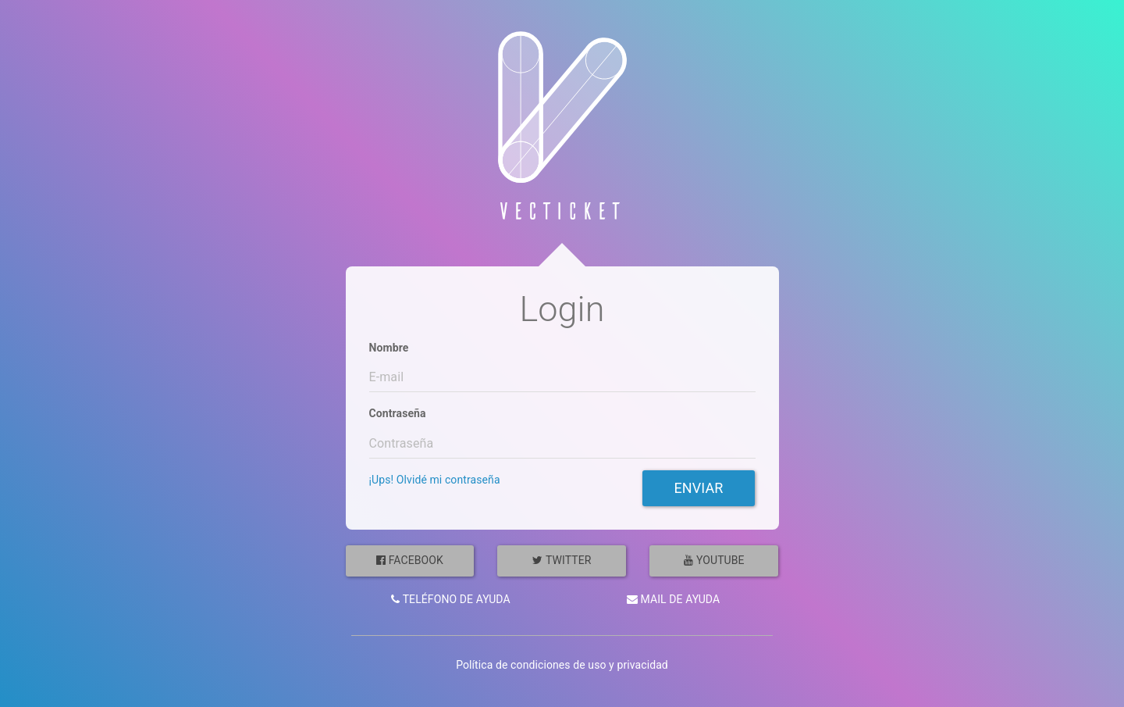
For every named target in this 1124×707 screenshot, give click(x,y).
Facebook (409, 560)
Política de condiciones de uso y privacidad (562, 665)
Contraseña (397, 413)
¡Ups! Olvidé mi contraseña (434, 479)
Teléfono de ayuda (450, 599)
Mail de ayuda (673, 599)
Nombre (389, 347)
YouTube (714, 560)
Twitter (561, 560)
